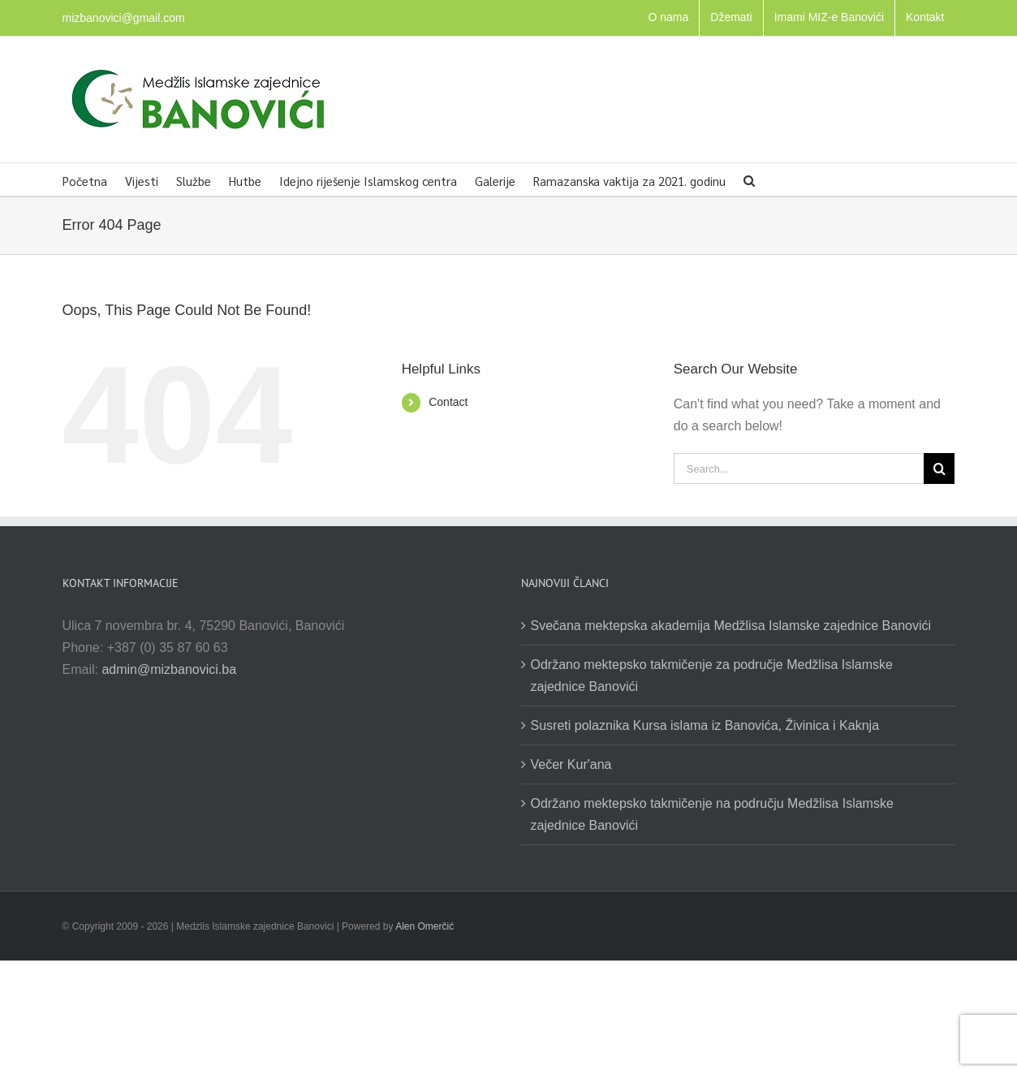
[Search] (939, 468)
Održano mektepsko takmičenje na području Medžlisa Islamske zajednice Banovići (712, 814)
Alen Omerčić (424, 926)
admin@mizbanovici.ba (168, 669)
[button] (749, 179)
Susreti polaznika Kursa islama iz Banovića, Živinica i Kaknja (705, 725)
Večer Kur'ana (571, 764)
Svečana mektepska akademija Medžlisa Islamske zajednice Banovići (731, 625)
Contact (448, 401)
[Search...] (799, 468)
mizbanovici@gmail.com (123, 17)
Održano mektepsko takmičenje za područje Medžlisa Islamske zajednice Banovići (712, 675)
